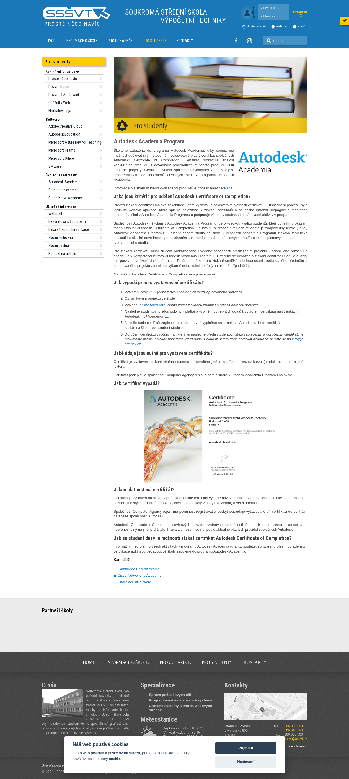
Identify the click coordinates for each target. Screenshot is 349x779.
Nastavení (245, 762)
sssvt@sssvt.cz (295, 739)
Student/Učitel (256, 26)
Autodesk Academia (64, 182)
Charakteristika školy (134, 582)
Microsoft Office (61, 158)
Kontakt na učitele (62, 253)
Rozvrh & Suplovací (63, 94)
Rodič (301, 26)
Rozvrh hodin (58, 86)
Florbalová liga (59, 111)
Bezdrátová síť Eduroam (67, 221)
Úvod (51, 40)
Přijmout (246, 748)
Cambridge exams (62, 190)
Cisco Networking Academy (139, 575)
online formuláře (152, 305)
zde (229, 188)
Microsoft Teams (61, 150)
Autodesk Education (64, 134)
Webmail (282, 26)
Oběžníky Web (59, 102)
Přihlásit (300, 12)
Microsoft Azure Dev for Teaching (74, 142)
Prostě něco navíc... (63, 78)
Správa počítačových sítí (170, 695)
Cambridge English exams (139, 569)
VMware (54, 166)
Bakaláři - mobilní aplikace (68, 229)
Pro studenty (155, 40)
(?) (300, 15)
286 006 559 (293, 726)
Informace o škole (82, 40)
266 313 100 (293, 730)
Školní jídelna (58, 245)
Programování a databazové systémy (180, 700)
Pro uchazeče (120, 40)
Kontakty (185, 40)
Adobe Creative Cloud (65, 126)
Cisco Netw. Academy (65, 198)
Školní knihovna (60, 237)
